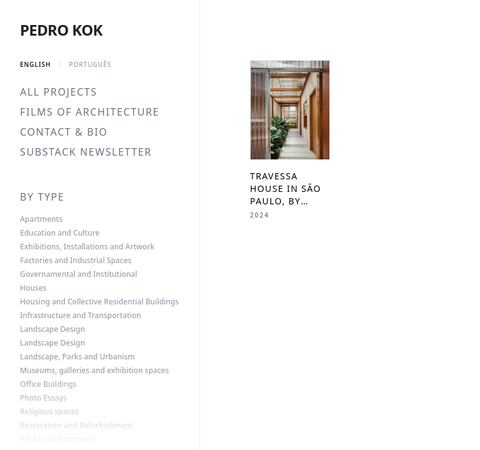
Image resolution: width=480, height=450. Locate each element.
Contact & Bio (64, 132)
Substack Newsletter (86, 152)
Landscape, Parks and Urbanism (77, 357)
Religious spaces (49, 412)
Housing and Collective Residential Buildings (99, 302)
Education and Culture (59, 233)
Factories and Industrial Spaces (75, 261)
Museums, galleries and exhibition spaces (94, 371)
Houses (33, 288)
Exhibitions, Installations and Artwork (87, 247)
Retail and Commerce (58, 439)
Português (90, 64)
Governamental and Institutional (78, 274)
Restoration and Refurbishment (76, 426)
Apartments (41, 219)
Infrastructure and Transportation (80, 316)
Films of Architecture (89, 112)
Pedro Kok (61, 29)
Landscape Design (52, 329)
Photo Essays (43, 398)
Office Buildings (48, 384)
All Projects (59, 92)
